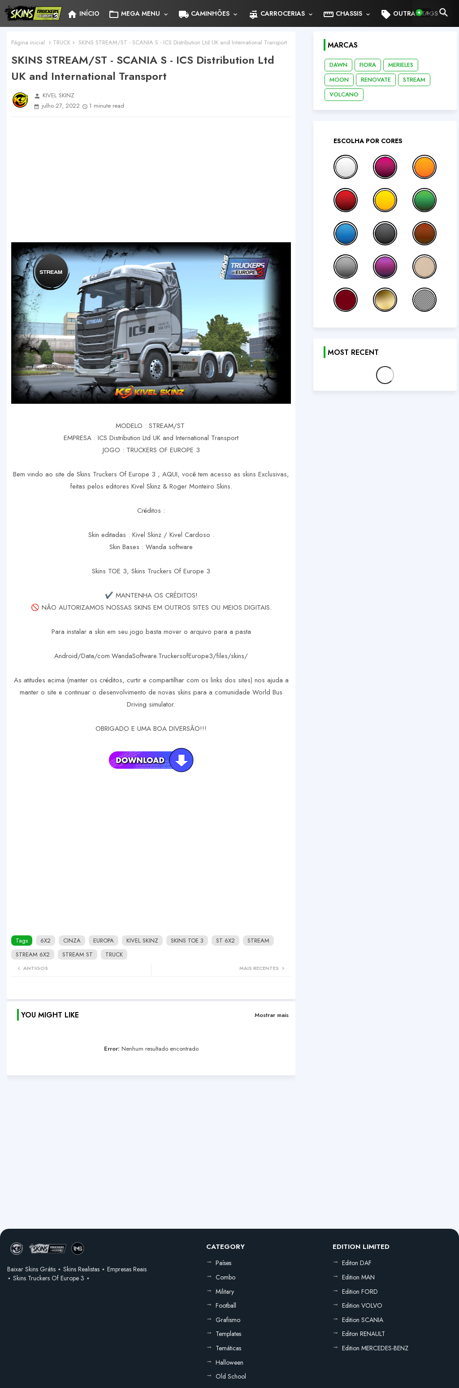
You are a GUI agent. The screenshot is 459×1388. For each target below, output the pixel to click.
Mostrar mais (272, 1015)
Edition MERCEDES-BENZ (375, 1348)
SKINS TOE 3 (187, 940)
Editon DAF (357, 1262)
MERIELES (400, 65)
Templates (228, 1333)
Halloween (229, 1362)
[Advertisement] (151, 179)
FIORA (367, 65)
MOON (339, 79)
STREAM (258, 940)
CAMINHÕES (204, 14)
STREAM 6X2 (33, 954)
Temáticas (228, 1348)
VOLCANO (344, 94)
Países (223, 1262)
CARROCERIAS (276, 14)
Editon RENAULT (363, 1333)
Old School (231, 1376)
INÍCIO (83, 14)
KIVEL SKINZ (142, 940)
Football (226, 1305)
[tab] (83, 13)
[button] (424, 12)
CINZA (72, 940)
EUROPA (103, 940)
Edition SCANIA (362, 1319)
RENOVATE (376, 79)
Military (225, 1291)
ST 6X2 (225, 940)
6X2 (45, 940)
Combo (225, 1277)
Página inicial (28, 42)
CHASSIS (342, 14)
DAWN (338, 65)
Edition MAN (358, 1277)
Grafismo (228, 1319)
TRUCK (61, 42)
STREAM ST (77, 954)
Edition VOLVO (362, 1305)
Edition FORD (360, 1291)
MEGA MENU (134, 14)
